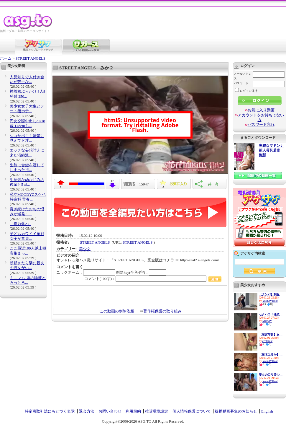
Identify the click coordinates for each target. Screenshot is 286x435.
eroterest (267, 341)
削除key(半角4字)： (141, 272)
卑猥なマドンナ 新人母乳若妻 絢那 (271, 150)
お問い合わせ (109, 411)
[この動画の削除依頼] (117, 311)
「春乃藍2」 (20, 223)
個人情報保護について (191, 411)
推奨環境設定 (156, 411)
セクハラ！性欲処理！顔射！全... (270, 314)
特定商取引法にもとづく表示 (50, 411)
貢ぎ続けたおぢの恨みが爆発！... (27, 211)
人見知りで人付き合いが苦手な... (27, 79)
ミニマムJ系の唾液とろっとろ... (28, 280)
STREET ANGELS (30, 58)
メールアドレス (243, 76)
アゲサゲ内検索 (252, 253)
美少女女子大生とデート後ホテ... (27, 108)
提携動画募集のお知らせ (236, 411)
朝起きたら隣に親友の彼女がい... (27, 265)
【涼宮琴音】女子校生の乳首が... (270, 334)
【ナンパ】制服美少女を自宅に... (270, 294)
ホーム (5, 58)
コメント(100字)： (152, 278)
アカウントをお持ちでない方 (261, 117)
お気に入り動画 (261, 110)
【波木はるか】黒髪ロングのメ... (270, 354)
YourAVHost (270, 300)
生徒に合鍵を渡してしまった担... (27, 167)
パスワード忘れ (261, 124)
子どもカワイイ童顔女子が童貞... (27, 236)
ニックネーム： (85, 272)
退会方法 (86, 411)
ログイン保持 (246, 90)
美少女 (85, 249)
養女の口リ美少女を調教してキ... (270, 374)
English (267, 411)
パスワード (241, 83)
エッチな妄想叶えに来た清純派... (27, 152)
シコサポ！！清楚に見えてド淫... (27, 138)
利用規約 (133, 411)
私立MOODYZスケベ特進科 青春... (28, 196)
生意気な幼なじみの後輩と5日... (27, 182)
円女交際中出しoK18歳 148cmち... (27, 123)
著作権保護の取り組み (162, 311)
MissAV (267, 320)
